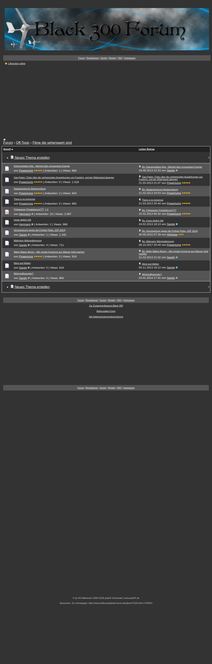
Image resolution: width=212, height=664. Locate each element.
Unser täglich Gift (22, 220)
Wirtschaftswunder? (24, 273)
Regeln (112, 58)
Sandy (171, 170)
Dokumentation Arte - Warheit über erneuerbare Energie (42, 166)
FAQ (120, 58)
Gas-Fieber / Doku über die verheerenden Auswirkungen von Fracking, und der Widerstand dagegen (64, 177)
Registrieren (93, 58)
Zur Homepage (79, 603)
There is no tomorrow (24, 199)
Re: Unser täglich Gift (152, 220)
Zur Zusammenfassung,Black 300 (106, 305)
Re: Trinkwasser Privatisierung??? (159, 210)
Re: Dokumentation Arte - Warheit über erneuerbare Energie (172, 167)
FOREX (148, 603)
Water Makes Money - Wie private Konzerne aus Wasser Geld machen (49, 252)
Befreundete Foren (106, 311)
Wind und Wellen (22, 263)
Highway (172, 234)
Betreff (7, 149)
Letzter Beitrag (147, 149)
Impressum (129, 58)
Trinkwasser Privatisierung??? (29, 209)
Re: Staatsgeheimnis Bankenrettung (160, 189)
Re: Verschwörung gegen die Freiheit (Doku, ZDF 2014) (170, 231)
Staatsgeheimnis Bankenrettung (30, 188)
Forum (81, 58)
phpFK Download (113, 598)
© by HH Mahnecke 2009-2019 (88, 598)
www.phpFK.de (131, 598)
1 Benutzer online (16, 63)
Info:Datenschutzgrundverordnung (106, 316)
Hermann (25, 214)
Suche (104, 58)
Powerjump (26, 170)
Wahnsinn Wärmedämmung (28, 240)
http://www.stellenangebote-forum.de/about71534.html (116, 603)
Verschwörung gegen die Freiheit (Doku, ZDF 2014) (40, 230)
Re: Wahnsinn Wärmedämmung (158, 241)
